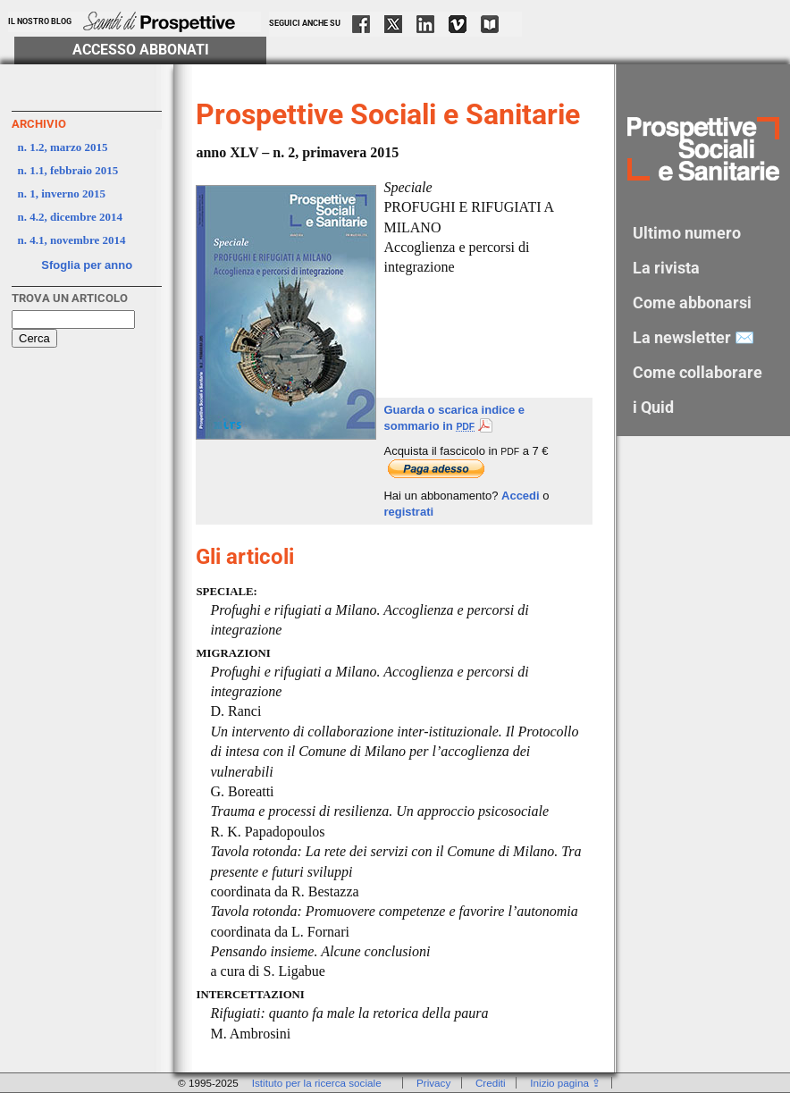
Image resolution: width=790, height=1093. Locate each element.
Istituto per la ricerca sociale (317, 1083)
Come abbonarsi (692, 302)
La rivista (666, 267)
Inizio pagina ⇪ (565, 1083)
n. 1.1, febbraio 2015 (68, 170)
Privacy (433, 1083)
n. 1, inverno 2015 (62, 193)
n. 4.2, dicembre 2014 (70, 216)
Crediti (490, 1083)
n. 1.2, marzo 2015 (63, 147)
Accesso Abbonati (140, 50)
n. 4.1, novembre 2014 (72, 240)
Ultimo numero (687, 232)
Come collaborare (697, 372)
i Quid (653, 407)
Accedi (520, 495)
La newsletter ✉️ (693, 337)
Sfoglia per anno (86, 265)
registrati (408, 511)
